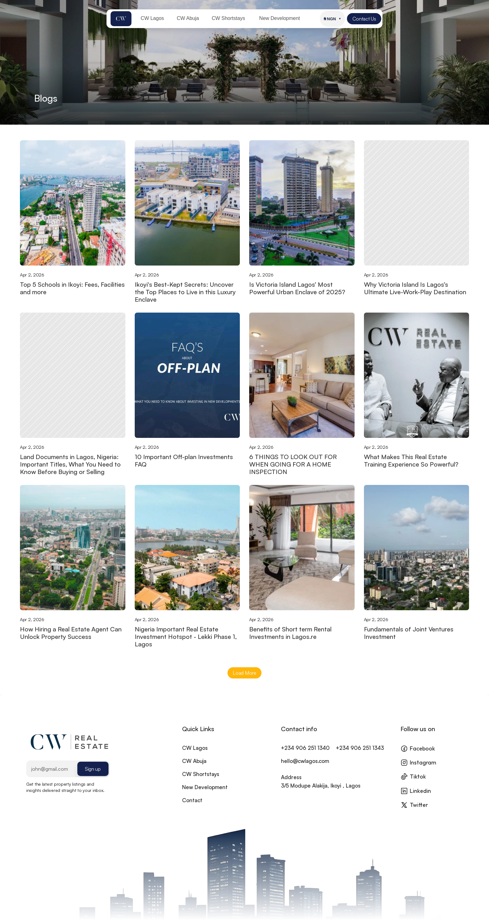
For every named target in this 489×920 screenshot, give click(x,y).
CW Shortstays (200, 781)
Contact (192, 807)
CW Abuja (194, 768)
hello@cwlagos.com (305, 768)
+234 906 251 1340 (305, 755)
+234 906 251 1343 (360, 755)
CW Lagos (195, 755)
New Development (205, 794)
